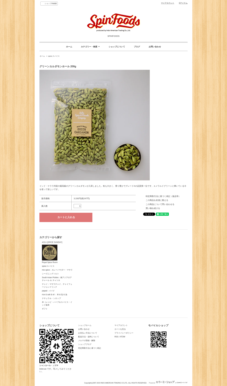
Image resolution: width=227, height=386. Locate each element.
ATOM (122, 337)
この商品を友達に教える (157, 200)
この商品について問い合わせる (160, 204)
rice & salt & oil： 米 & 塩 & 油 (54, 294)
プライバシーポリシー (123, 333)
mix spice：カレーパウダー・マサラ (57, 270)
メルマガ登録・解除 (86, 340)
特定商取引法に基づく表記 (89, 348)
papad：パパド (48, 291)
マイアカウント (167, 3)
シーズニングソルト (50, 274)
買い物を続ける (153, 208)
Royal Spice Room (50, 254)
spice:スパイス (54, 56)
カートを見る (120, 329)
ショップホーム (84, 325)
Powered (168, 383)
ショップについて (117, 46)
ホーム (69, 46)
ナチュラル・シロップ (51, 298)
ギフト (45, 309)
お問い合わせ (155, 46)
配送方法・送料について (88, 337)
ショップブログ (84, 344)
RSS (116, 337)
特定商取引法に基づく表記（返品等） (163, 196)
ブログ (137, 46)
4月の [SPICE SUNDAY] (52, 242)
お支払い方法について (87, 333)
